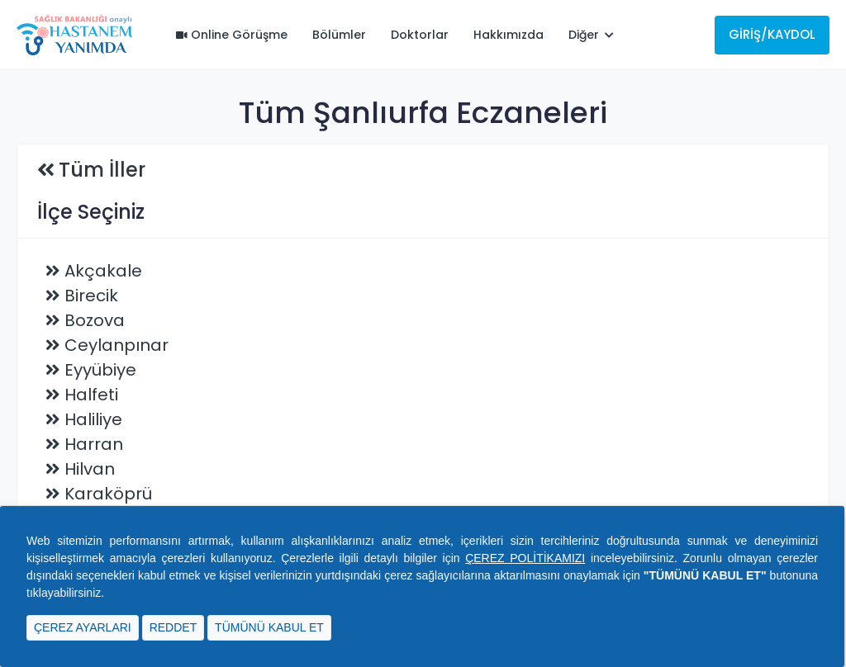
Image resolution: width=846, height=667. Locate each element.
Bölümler (339, 34)
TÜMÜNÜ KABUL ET (269, 627)
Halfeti (91, 394)
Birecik (91, 295)
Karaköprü (108, 493)
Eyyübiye (100, 369)
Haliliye (93, 419)
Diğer (591, 34)
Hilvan (89, 468)
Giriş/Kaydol (772, 34)
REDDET (173, 627)
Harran (93, 444)
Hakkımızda (508, 34)
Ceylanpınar (116, 345)
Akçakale (103, 270)
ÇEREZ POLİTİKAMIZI (525, 558)
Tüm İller (102, 169)
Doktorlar (420, 34)
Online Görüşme (232, 34)
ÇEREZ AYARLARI (82, 627)
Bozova (94, 320)
